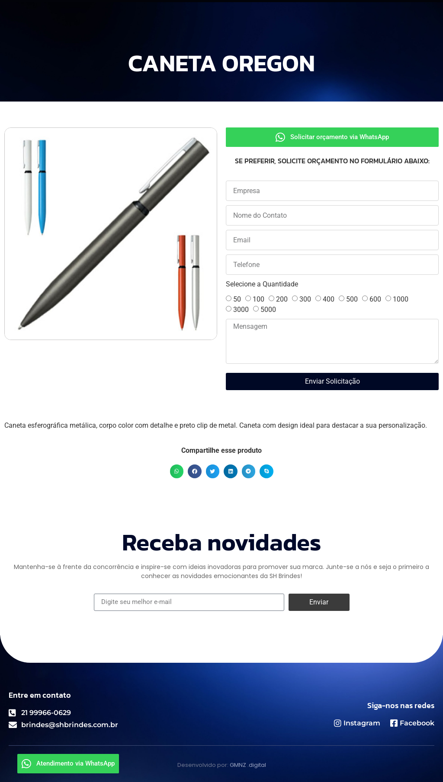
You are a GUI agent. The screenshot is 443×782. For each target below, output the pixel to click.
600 (375, 299)
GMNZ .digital (248, 765)
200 (282, 299)
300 (305, 299)
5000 (268, 309)
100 (258, 299)
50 (237, 299)
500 (352, 299)
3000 (241, 309)
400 (328, 299)
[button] (177, 471)
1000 (400, 299)
